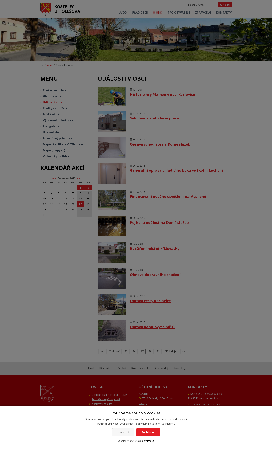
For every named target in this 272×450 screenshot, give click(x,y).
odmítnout (148, 441)
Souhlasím (148, 432)
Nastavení (123, 432)
